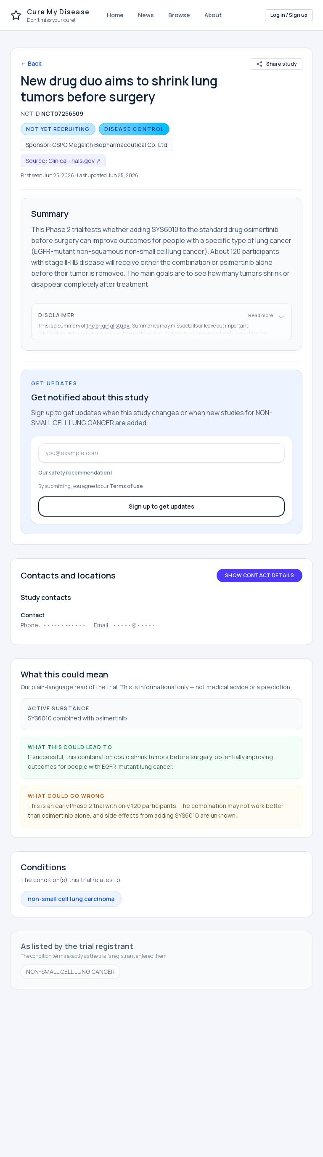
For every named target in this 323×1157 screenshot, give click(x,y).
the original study (108, 325)
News (146, 15)
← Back (31, 63)
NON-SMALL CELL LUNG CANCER (70, 972)
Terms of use (126, 486)
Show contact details (259, 575)
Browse (179, 15)
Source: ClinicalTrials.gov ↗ (63, 161)
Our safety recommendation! (75, 472)
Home (115, 15)
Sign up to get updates (161, 506)
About (213, 15)
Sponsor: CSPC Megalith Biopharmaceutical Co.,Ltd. (97, 145)
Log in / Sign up (288, 15)
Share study (276, 63)
